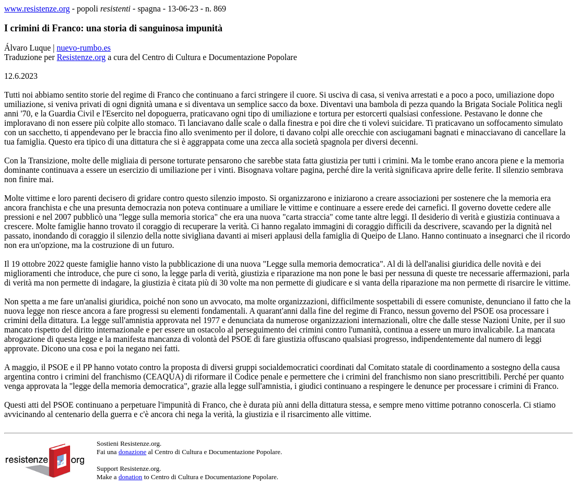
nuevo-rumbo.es (84, 47)
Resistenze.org (81, 57)
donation (131, 477)
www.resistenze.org (37, 8)
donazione (132, 452)
